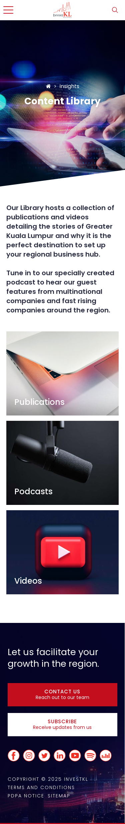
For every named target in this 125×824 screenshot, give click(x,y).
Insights (69, 86)
